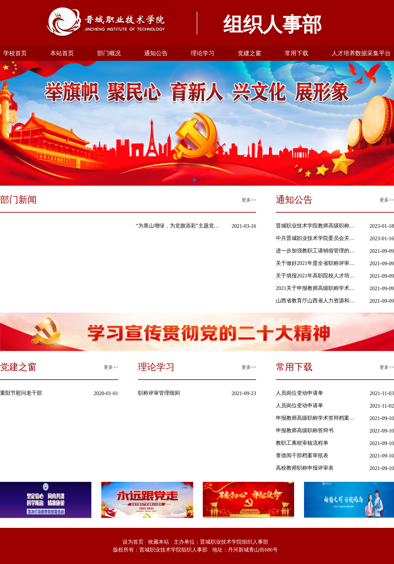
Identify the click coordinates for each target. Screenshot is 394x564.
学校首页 (15, 53)
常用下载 (296, 53)
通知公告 (156, 53)
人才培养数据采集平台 (361, 53)
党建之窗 (249, 53)
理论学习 (202, 53)
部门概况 (109, 53)
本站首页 (62, 53)
